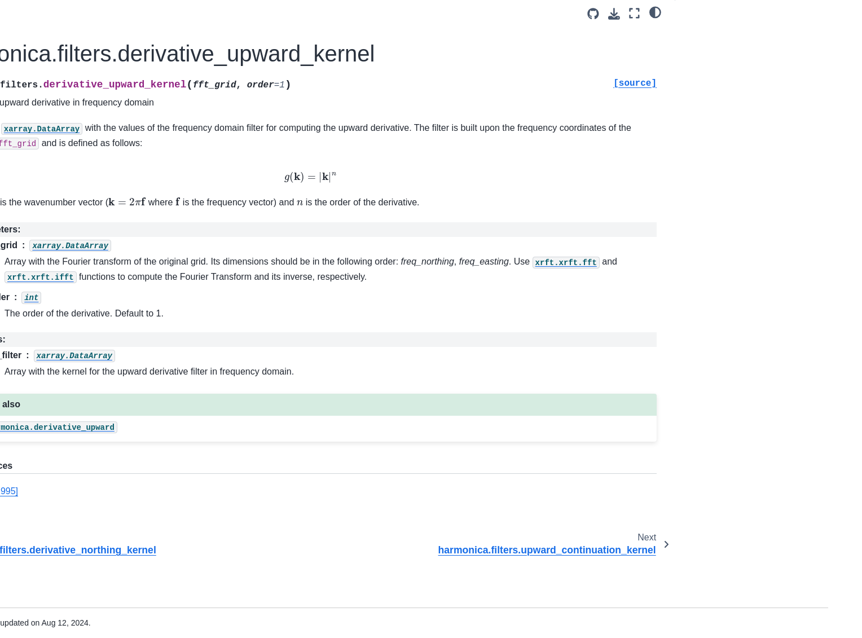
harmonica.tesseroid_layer (105, 428)
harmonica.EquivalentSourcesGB (117, 284)
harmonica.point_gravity (101, 320)
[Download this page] (614, 14)
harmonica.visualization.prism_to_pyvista (121, 587)
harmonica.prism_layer (99, 410)
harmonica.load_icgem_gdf (106, 544)
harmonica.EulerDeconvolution (113, 526)
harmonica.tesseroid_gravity (108, 356)
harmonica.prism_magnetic (106, 392)
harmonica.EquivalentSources (111, 266)
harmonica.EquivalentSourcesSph (119, 302)
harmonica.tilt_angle (94, 29)
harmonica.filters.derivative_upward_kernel (121, 116)
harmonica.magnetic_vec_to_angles (120, 618)
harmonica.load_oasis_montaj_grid (120, 562)
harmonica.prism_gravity (102, 338)
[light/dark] (655, 11)
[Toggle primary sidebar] (212, 13)
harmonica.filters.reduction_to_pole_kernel (121, 242)
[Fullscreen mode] (634, 13)
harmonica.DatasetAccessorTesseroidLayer (120, 484)
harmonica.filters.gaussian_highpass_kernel (119, 211)
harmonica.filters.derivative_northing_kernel (120, 85)
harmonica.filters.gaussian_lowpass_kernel (120, 179)
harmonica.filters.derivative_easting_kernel (119, 54)
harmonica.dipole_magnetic (107, 374)
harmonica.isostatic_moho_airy (113, 508)
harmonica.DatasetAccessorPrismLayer (121, 453)
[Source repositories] (593, 14)
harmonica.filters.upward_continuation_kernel (120, 148)
